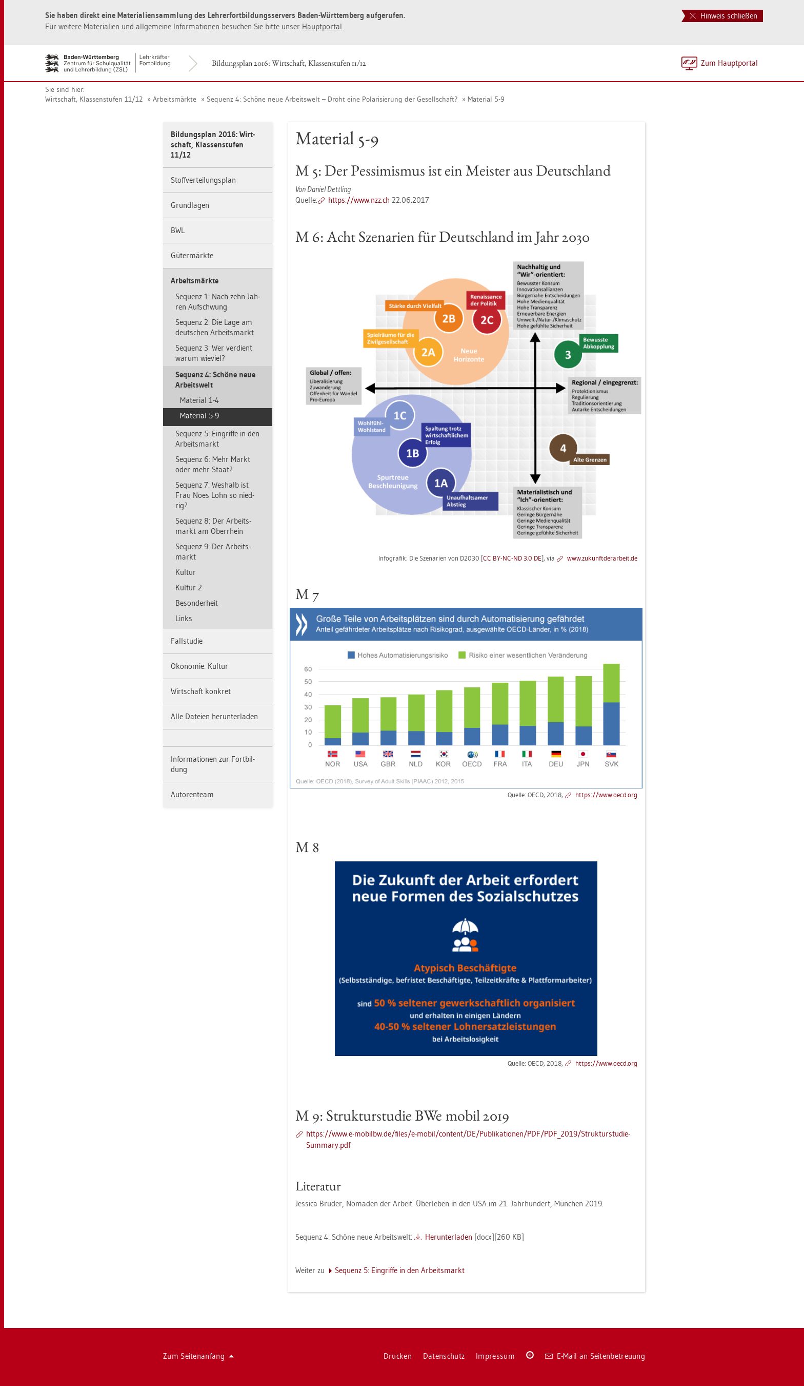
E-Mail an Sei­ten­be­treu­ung (595, 1356)
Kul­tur (185, 572)
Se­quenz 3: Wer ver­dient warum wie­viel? (213, 353)
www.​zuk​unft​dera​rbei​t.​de (602, 558)
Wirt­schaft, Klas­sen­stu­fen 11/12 (94, 99)
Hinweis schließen (723, 16)
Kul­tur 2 (188, 587)
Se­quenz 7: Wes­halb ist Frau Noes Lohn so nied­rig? (214, 495)
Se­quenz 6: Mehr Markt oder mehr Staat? (212, 464)
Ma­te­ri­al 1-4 (199, 400)
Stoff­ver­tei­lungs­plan (203, 180)
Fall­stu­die (187, 641)
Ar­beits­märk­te (174, 99)
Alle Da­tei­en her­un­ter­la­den (214, 716)
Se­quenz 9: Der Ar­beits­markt (213, 552)
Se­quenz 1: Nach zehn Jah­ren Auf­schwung (217, 302)
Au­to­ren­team (192, 794)
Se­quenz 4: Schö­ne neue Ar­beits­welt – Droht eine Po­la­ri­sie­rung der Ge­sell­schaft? (332, 99)
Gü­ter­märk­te (192, 255)
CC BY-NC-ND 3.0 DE (512, 558)
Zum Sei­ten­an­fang (198, 1356)
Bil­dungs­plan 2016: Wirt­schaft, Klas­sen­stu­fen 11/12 (289, 63)
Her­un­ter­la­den (448, 1237)
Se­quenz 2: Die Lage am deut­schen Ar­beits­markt (214, 327)
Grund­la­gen (190, 205)
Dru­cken (398, 1356)
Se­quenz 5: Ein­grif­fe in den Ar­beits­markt (217, 439)
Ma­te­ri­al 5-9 (486, 99)
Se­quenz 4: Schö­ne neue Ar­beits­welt (215, 380)
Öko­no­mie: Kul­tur (199, 666)
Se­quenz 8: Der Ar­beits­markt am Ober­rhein (213, 526)
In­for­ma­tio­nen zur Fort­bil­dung (213, 764)
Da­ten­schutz (444, 1356)
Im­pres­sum (495, 1356)
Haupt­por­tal (322, 26)
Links (183, 618)
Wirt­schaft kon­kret (201, 691)
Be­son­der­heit (196, 603)
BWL (178, 230)
